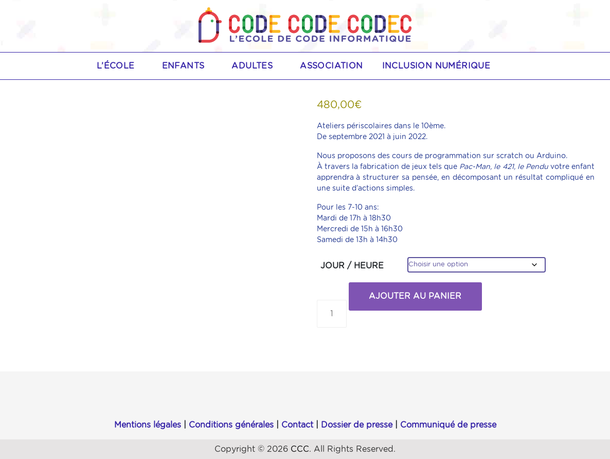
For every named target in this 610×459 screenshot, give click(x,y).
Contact (297, 425)
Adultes (257, 66)
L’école (121, 66)
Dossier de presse (356, 425)
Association (331, 66)
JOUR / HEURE (352, 266)
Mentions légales (147, 425)
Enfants (189, 66)
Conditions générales (231, 425)
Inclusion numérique (436, 66)
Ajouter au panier (415, 296)
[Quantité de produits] (332, 314)
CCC (300, 449)
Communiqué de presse (448, 425)
